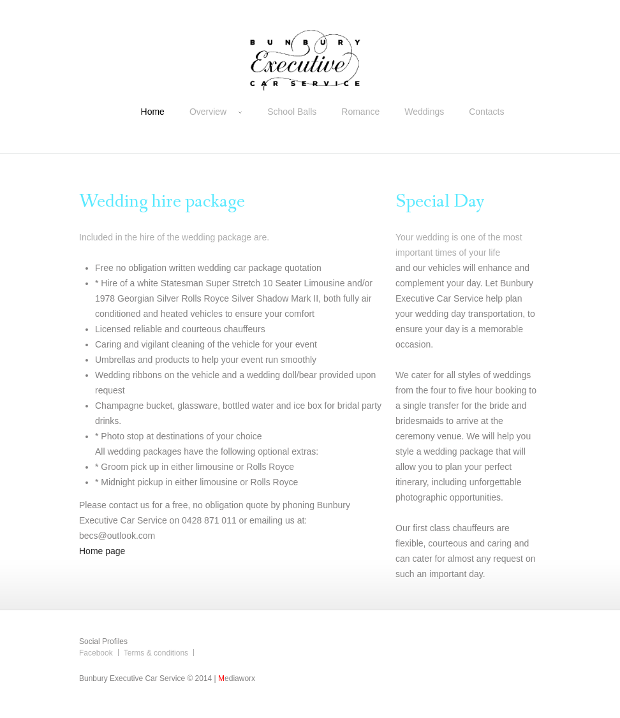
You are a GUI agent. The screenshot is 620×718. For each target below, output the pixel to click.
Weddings (424, 111)
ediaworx (236, 678)
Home (153, 111)
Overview (215, 111)
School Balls (291, 111)
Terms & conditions (156, 652)
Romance (360, 111)
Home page (102, 551)
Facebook (96, 652)
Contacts (486, 111)
